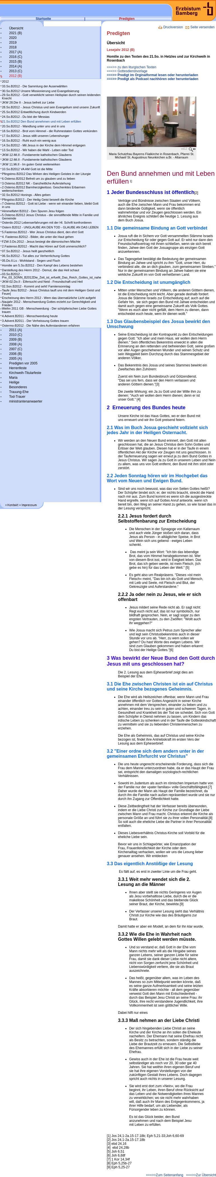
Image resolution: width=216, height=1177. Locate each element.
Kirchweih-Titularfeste (25, 373)
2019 (13, 43)
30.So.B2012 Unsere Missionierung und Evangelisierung (40, 91)
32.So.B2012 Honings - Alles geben (26, 194)
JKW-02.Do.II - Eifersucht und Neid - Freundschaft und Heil (42, 281)
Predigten (127, 19)
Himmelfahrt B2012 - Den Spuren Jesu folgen (33, 211)
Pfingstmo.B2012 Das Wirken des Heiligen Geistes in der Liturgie (46, 174)
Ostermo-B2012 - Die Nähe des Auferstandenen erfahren (41, 325)
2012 (5, 81)
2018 (13, 47)
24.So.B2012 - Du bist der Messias (26, 116)
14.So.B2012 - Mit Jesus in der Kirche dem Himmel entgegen (43, 145)
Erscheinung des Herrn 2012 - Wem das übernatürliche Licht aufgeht (49, 297)
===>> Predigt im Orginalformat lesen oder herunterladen (152, 75)
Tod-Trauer (17, 397)
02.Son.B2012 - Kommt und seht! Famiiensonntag (36, 286)
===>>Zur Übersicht (201, 1175)
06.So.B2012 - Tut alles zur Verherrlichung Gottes (36, 256)
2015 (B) (15, 62)
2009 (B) (15, 339)
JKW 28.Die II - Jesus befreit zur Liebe (28, 102)
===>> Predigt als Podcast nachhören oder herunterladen (152, 79)
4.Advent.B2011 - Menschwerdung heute (30, 316)
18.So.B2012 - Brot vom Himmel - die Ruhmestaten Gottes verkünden (49, 131)
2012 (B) (15, 76)
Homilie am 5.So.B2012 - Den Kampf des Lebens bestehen (42, 265)
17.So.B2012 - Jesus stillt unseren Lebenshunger (35, 135)
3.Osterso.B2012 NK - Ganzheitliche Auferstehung (36, 183)
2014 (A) (15, 66)
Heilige (14, 382)
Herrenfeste (18, 368)
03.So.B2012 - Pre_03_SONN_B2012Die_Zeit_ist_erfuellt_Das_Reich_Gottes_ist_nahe (51, 275)
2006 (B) (15, 354)
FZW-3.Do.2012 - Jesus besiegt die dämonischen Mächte (41, 241)
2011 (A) (15, 330)
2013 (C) (15, 71)
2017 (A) (15, 52)
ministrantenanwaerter (25, 401)
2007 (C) (15, 349)
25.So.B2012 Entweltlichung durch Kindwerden (34, 112)
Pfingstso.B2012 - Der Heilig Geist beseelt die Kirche (38, 199)
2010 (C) (15, 335)
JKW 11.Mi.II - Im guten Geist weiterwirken (31, 164)
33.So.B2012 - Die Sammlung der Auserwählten (34, 86)
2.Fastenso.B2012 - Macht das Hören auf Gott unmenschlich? (44, 246)
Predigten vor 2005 (23, 363)
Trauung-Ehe (19, 392)
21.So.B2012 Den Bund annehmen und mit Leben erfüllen (41, 121)
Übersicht (16, 28)
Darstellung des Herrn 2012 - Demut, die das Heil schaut (40, 270)
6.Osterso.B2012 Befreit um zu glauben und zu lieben (38, 178)
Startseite (43, 19)
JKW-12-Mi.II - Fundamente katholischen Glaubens (37, 154)
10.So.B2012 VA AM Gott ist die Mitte (27, 169)
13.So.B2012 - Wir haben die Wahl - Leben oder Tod (37, 150)
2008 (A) (15, 344)
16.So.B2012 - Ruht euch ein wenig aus (29, 140)
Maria (13, 378)
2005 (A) (15, 359)
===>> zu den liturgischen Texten (131, 67)
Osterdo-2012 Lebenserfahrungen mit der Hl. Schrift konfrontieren (46, 222)
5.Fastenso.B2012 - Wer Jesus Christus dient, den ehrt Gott (42, 232)
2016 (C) (15, 57)
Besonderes (18, 387)
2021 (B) (15, 33)
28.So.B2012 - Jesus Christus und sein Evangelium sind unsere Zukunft (51, 107)
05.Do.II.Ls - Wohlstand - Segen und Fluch (31, 260)
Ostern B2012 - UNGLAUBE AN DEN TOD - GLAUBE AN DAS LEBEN (50, 227)
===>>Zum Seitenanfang (164, 1175)
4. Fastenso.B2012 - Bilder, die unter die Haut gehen (38, 236)
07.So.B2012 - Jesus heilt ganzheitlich (28, 251)
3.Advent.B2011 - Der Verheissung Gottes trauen (35, 320)
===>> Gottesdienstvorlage (127, 71)
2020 (13, 38)
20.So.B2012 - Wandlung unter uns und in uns (33, 126)
